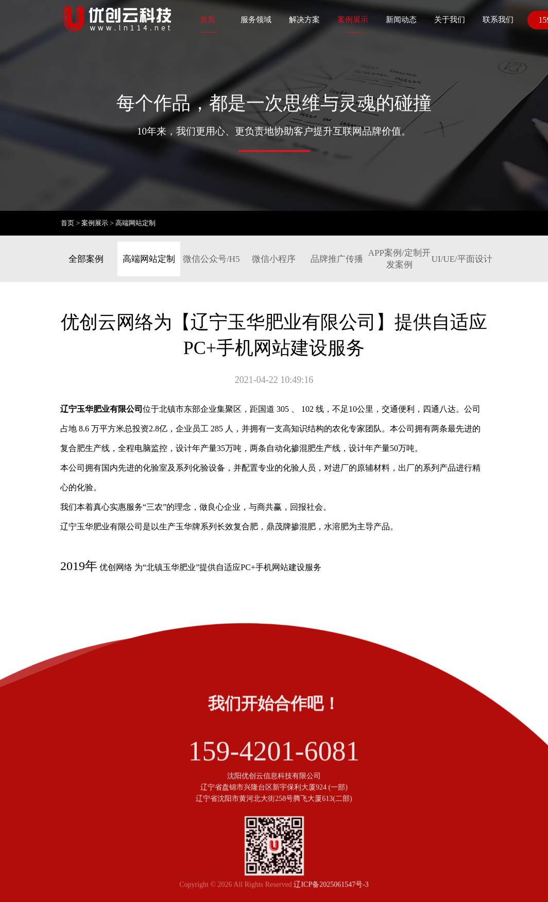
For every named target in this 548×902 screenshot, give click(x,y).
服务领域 (256, 19)
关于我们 (449, 19)
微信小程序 (274, 259)
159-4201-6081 (274, 767)
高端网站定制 (135, 223)
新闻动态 (401, 19)
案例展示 (352, 19)
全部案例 (86, 259)
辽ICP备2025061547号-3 (331, 889)
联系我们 (498, 19)
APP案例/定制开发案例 (399, 259)
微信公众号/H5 (211, 259)
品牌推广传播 (337, 259)
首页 (207, 19)
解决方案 (304, 19)
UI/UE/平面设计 (462, 259)
